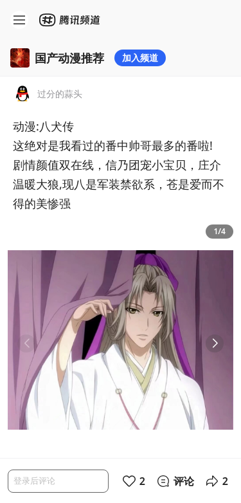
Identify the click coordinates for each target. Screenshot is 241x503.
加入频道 (140, 57)
